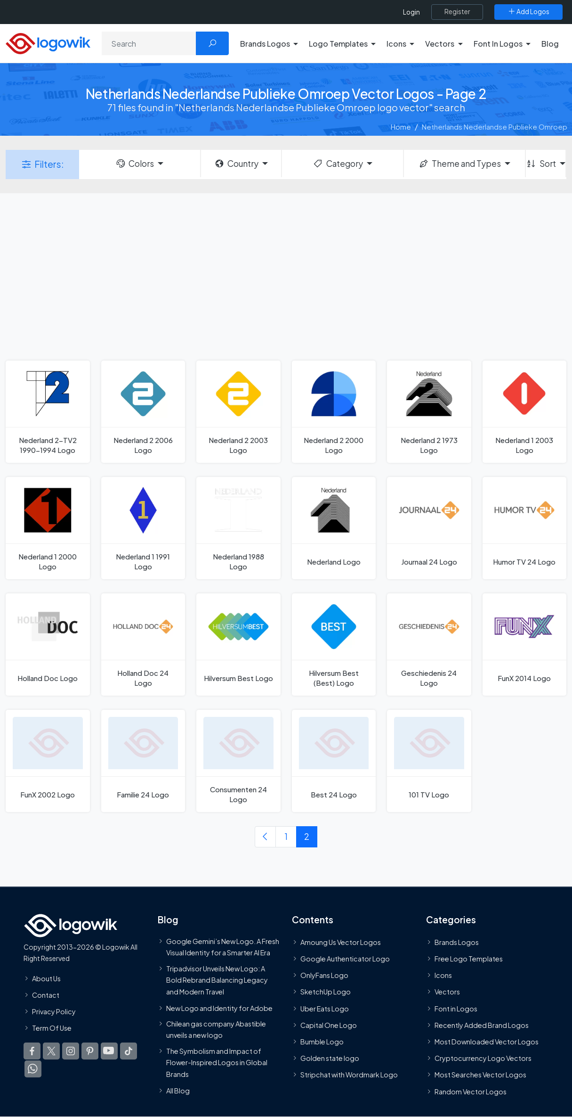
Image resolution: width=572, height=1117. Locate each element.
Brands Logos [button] (265, 44)
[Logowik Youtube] (109, 1051)
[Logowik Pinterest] (89, 1051)
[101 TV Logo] (429, 761)
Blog (550, 44)
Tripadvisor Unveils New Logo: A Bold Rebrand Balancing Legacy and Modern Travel (217, 980)
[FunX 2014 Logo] (525, 644)
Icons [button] (396, 44)
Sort (541, 163)
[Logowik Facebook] (32, 1051)
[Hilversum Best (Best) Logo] (334, 644)
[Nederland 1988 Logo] (238, 528)
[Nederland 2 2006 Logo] (143, 412)
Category (338, 163)
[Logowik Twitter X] (51, 1051)
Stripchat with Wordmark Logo (349, 1074)
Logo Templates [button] (338, 44)
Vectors (447, 991)
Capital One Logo (328, 1025)
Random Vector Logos (471, 1091)
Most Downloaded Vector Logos (487, 1041)
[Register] (457, 11)
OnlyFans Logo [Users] (324, 975)
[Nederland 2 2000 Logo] (334, 412)
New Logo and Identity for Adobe (219, 1008)
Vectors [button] (439, 44)
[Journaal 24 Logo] (429, 528)
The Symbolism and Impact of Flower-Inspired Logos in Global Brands (216, 1062)
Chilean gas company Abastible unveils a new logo (216, 1029)
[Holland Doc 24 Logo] (143, 644)
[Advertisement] (286, 276)
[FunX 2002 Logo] (48, 761)
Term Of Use (52, 1028)
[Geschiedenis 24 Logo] (429, 644)
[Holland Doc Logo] (48, 644)
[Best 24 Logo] (334, 761)
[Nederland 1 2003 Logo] (525, 412)
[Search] (149, 43)
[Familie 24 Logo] (143, 761)
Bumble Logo (322, 1041)
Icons (443, 975)
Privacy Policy (54, 1011)
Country (236, 163)
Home (401, 126)
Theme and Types (460, 163)
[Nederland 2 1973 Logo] (429, 412)
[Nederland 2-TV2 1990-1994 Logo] (48, 412)
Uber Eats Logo (324, 1008)
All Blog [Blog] (178, 1090)
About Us (46, 978)
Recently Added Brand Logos (482, 1025)
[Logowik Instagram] (70, 1051)
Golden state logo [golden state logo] (329, 1058)
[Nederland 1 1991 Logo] (143, 528)
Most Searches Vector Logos (480, 1074)
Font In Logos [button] (498, 44)
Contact (45, 995)
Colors (134, 163)
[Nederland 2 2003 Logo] (238, 412)
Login (411, 12)
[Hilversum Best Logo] (238, 644)
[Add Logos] (528, 11)
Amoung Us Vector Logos (340, 942)
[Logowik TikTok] (128, 1051)
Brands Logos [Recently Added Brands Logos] (457, 942)
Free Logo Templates (469, 958)
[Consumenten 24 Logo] (238, 761)
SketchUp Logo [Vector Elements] (325, 991)
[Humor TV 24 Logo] (525, 528)
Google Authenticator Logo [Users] (345, 958)
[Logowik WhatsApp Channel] (32, 1068)
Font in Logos (456, 1008)
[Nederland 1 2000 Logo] (48, 528)
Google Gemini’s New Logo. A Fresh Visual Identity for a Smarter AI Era (222, 947)
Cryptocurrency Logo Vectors (483, 1058)
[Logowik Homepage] (48, 42)
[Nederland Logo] (334, 528)
